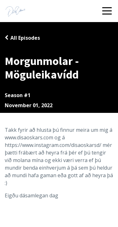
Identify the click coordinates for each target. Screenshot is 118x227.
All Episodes (25, 37)
